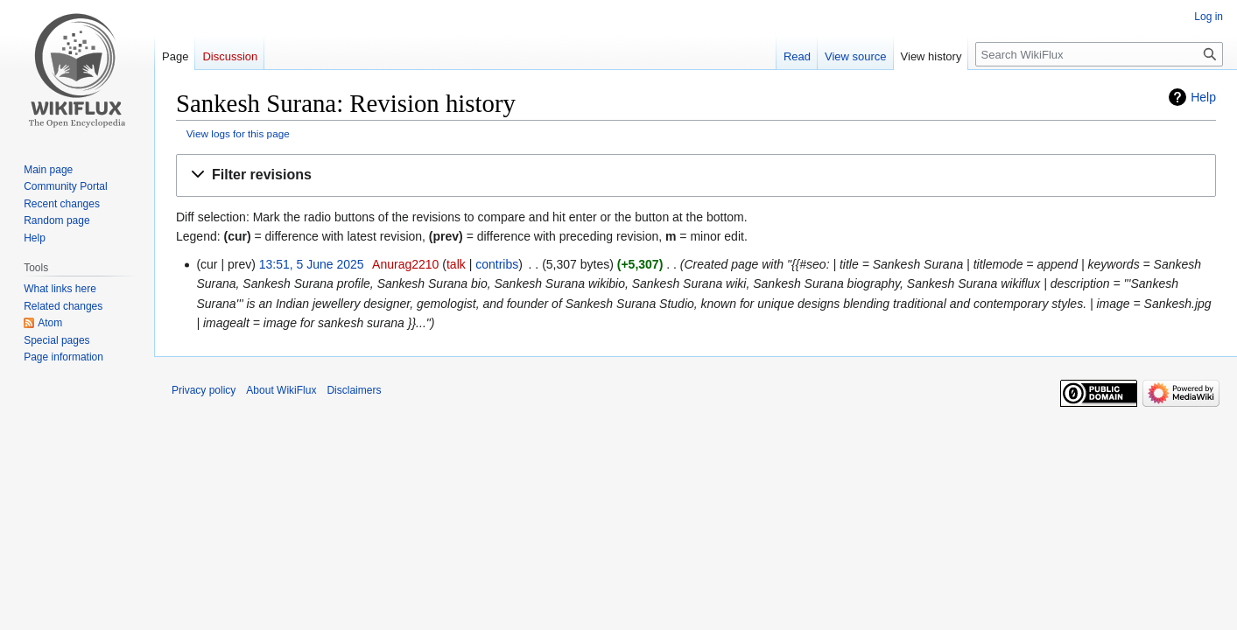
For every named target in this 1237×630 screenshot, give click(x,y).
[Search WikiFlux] (1099, 54)
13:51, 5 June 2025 (311, 264)
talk (456, 264)
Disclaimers (354, 390)
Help (1203, 97)
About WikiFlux (281, 390)
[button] (696, 175)
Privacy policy (203, 390)
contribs (496, 264)
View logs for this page (238, 133)
